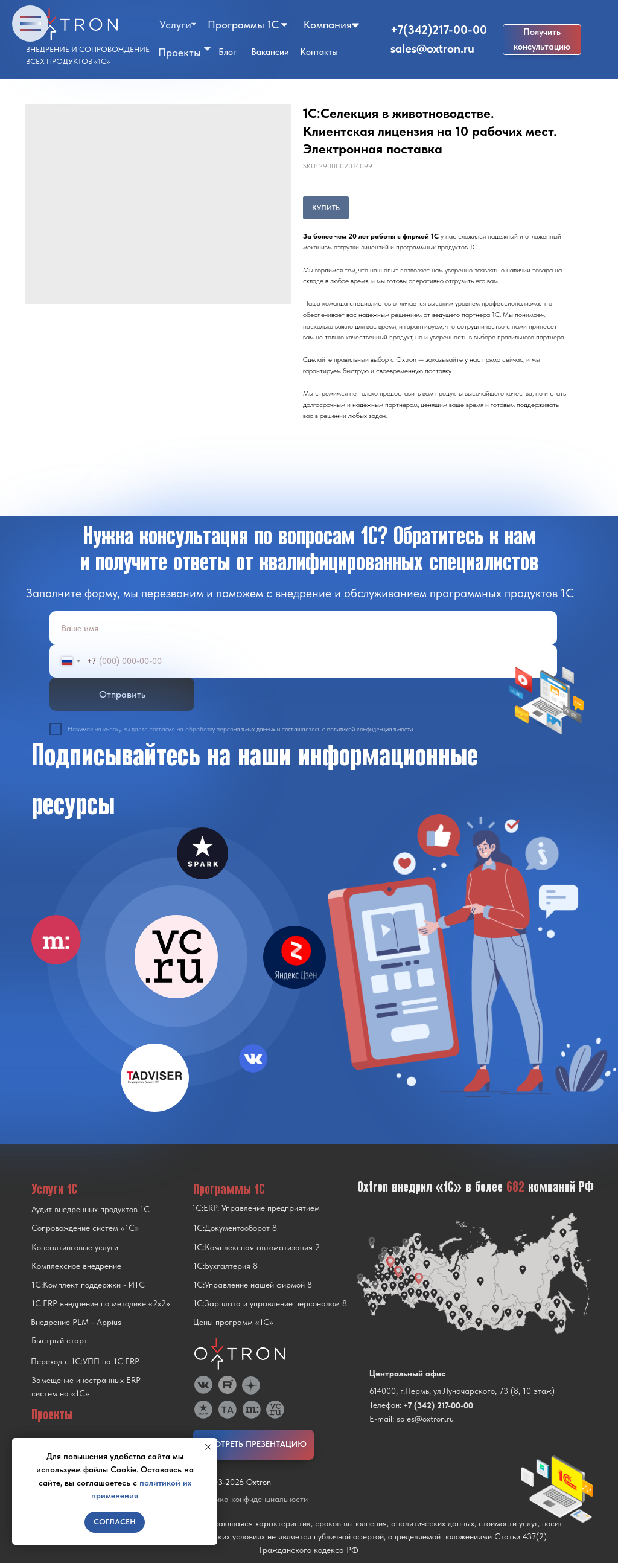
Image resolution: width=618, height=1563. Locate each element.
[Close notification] (208, 1447)
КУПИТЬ (326, 208)
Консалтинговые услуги (74, 1247)
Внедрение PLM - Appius (76, 1322)
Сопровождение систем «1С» (85, 1228)
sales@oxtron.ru (432, 48)
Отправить (122, 694)
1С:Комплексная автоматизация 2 (256, 1247)
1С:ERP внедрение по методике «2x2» (100, 1303)
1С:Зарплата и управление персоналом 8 (270, 1303)
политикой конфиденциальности (370, 729)
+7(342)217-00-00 (438, 29)
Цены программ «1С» (233, 1322)
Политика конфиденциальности (250, 1499)
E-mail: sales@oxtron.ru (411, 1418)
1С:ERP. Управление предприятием (256, 1208)
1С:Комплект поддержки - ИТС (88, 1284)
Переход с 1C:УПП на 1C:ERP (85, 1361)
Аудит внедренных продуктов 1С (90, 1209)
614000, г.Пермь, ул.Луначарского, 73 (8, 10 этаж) (462, 1391)
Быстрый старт (59, 1340)
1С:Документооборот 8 (235, 1228)
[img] (176, 956)
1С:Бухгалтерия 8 (225, 1266)
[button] (542, 39)
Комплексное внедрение (76, 1266)
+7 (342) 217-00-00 (438, 1405)
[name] (303, 627)
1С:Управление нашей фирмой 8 (252, 1284)
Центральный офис (407, 1373)
